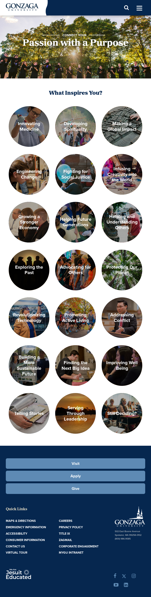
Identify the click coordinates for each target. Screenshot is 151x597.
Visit (76, 463)
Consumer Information (25, 540)
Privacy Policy (71, 527)
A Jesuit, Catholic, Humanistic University (29, 574)
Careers (65, 521)
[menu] (139, 8)
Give (75, 488)
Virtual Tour (16, 552)
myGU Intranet (71, 552)
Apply (75, 476)
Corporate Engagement (79, 546)
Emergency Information (26, 527)
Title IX (64, 533)
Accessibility (16, 533)
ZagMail (65, 540)
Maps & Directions (21, 521)
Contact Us (15, 546)
